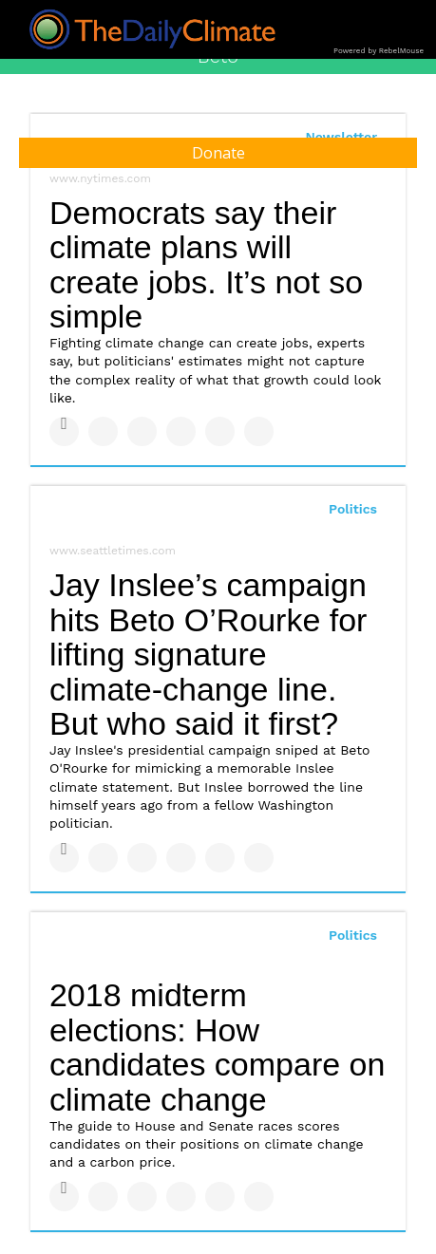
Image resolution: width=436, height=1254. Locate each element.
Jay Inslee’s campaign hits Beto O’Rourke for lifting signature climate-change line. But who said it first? (208, 654)
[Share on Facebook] (64, 431)
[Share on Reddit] (259, 431)
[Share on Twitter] (103, 431)
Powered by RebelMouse (378, 51)
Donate (218, 152)
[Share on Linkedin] (142, 431)
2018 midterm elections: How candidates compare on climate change (217, 1047)
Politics (353, 508)
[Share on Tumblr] (181, 431)
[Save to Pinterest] (220, 431)
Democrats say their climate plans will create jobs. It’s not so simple (206, 265)
